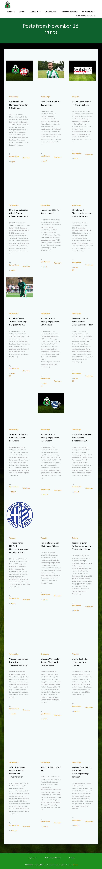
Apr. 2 (45, 267)
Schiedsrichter (88, 12)
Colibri (75, 865)
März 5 (45, 494)
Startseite (11, 12)
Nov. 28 (45, 826)
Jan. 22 (76, 711)
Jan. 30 (76, 610)
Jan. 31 (45, 600)
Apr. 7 (45, 161)
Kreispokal (75, 97)
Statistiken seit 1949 (70, 12)
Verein (22, 12)
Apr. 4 (76, 158)
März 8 (13, 492)
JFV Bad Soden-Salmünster (85, 16)
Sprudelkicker (14, 156)
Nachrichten (35, 12)
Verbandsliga (13, 97)
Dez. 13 (13, 830)
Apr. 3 (13, 270)
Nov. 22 (76, 825)
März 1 (76, 492)
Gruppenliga (45, 654)
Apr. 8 (13, 161)
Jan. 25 (13, 714)
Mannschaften (51, 12)
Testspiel (12, 538)
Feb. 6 (13, 603)
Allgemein (75, 654)
